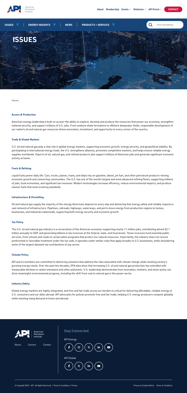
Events (125, 9)
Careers (32, 344)
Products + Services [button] (96, 24)
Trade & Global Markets (25, 139)
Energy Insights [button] (39, 24)
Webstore (138, 9)
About (100, 9)
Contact (173, 9)
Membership (112, 9)
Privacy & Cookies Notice (144, 385)
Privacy (74, 385)
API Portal (154, 9)
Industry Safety (21, 283)
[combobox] (165, 24)
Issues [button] (9, 24)
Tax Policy (17, 222)
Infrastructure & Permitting (28, 197)
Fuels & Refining (21, 168)
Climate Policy (20, 254)
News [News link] (68, 24)
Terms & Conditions (61, 385)
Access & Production (24, 114)
